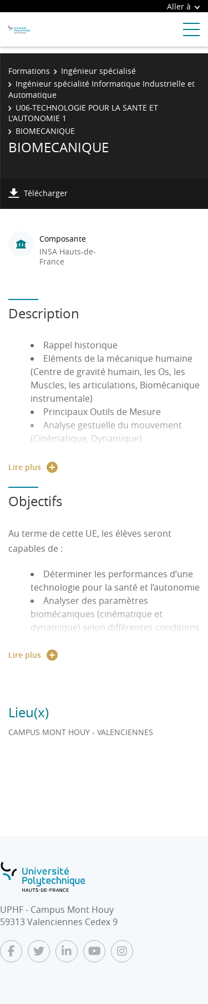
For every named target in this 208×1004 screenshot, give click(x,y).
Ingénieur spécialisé (98, 71)
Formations (29, 71)
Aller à (183, 6)
